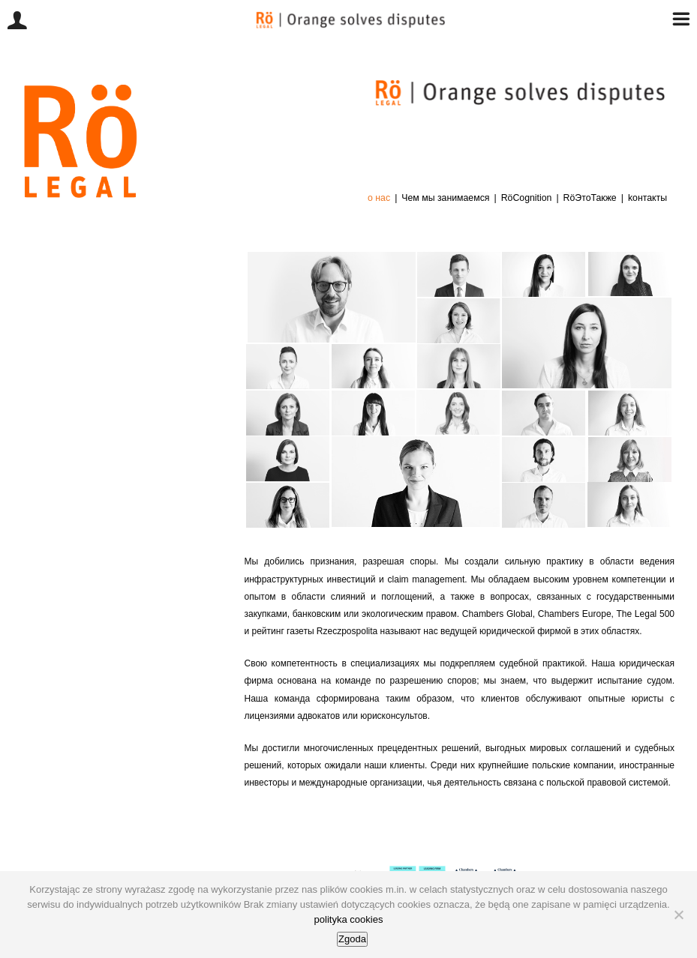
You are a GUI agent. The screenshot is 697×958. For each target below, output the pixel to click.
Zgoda (352, 939)
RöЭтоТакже (590, 198)
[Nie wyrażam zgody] (678, 914)
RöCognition (526, 198)
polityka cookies (348, 919)
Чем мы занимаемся (445, 198)
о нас (379, 198)
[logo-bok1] (80, 89)
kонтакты (647, 198)
